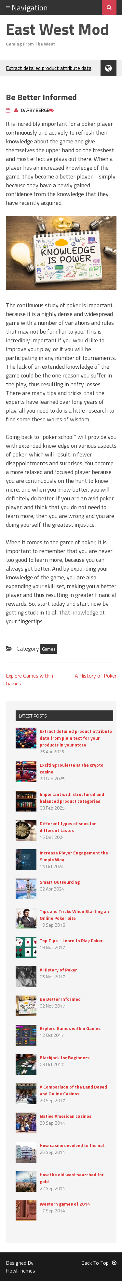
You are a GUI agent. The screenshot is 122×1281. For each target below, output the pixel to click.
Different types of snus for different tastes (68, 827)
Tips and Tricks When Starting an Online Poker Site (74, 914)
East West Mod (57, 29)
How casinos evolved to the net (72, 1145)
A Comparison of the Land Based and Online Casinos (73, 1090)
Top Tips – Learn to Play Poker (71, 940)
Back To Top (98, 1263)
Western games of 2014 (65, 1203)
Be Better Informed (60, 999)
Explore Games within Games (70, 1028)
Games (49, 648)
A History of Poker (95, 676)
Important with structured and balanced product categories (72, 797)
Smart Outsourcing (60, 881)
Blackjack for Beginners (64, 1057)
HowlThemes (20, 1270)
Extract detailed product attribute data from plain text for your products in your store (76, 738)
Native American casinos (65, 1116)
